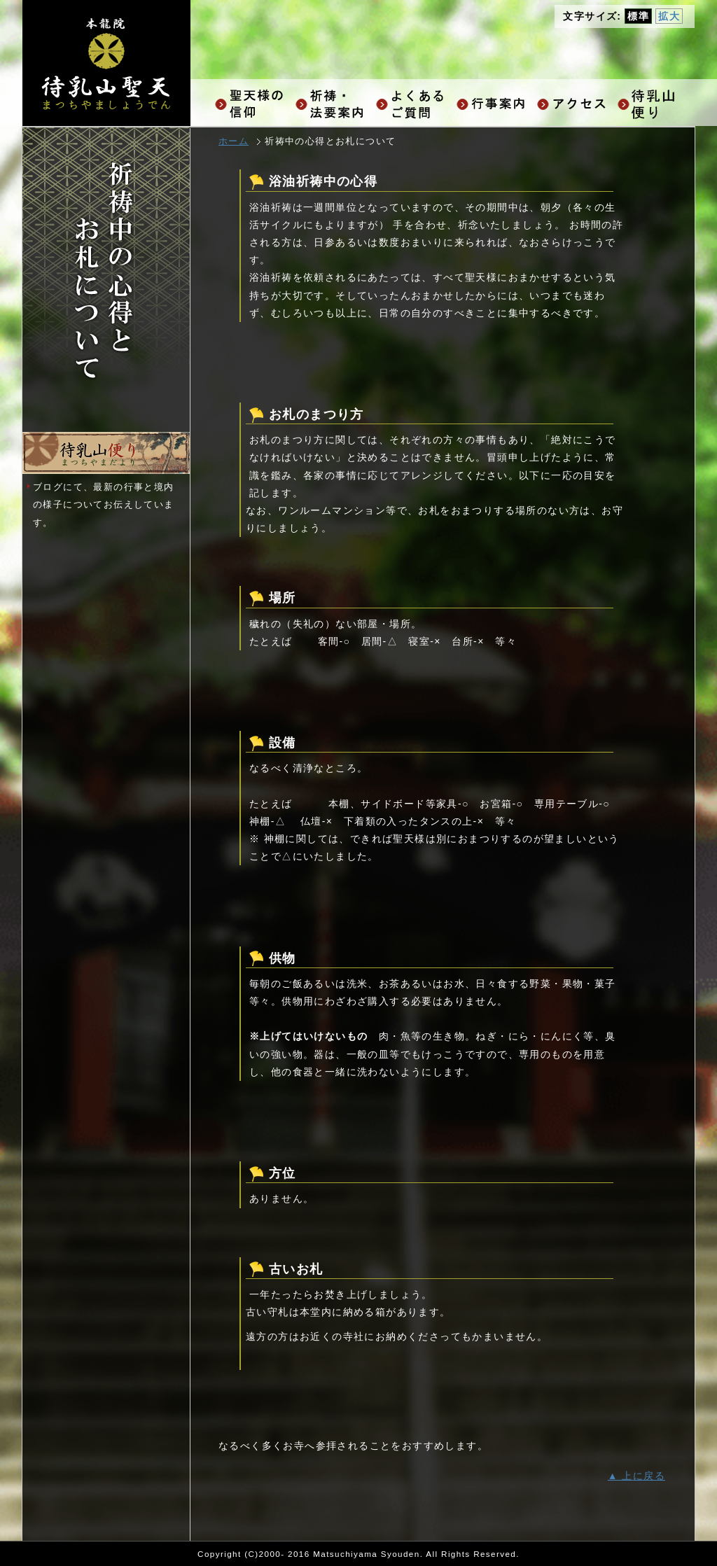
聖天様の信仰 (251, 103)
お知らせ (654, 103)
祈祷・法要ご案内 (332, 103)
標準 (638, 16)
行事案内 (493, 103)
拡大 (669, 16)
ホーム (233, 141)
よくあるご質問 (413, 103)
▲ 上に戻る (636, 1475)
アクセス (574, 103)
